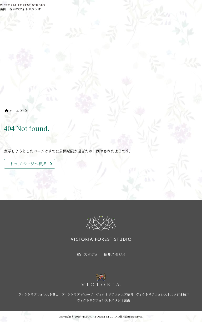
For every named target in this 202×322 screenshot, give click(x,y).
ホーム (14, 110)
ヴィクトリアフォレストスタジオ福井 (162, 294)
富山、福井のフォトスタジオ (22, 7)
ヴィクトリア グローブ (77, 294)
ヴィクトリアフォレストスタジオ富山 (103, 300)
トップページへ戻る (28, 164)
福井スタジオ (115, 254)
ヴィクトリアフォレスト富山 (38, 294)
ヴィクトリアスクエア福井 (114, 294)
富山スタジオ (87, 254)
